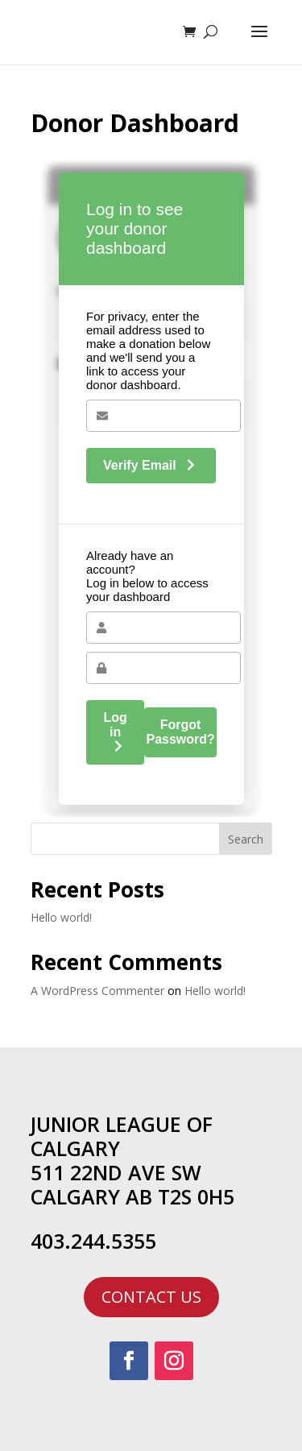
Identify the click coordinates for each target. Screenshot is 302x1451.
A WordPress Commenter (97, 990)
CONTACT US (151, 1297)
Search (245, 839)
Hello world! (61, 917)
